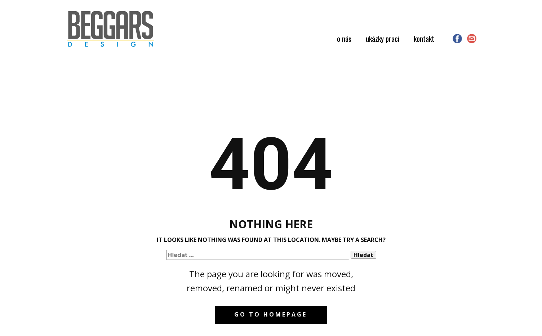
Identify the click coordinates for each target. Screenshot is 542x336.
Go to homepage (270, 314)
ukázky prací (382, 38)
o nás (344, 38)
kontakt (424, 38)
